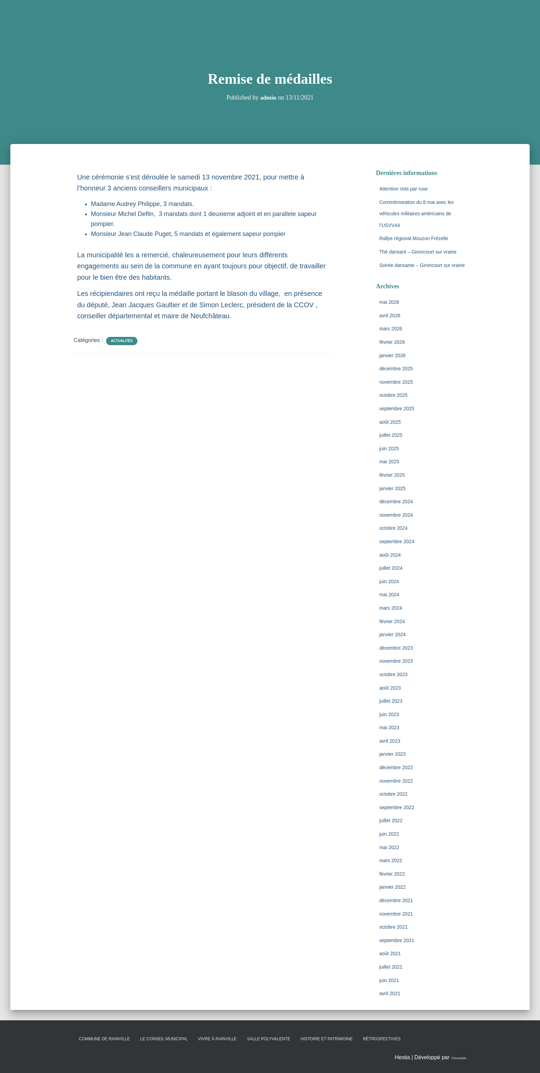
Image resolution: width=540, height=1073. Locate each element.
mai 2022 (389, 847)
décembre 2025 (396, 368)
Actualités (122, 341)
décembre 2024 (396, 501)
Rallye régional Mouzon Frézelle (414, 238)
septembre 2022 (397, 807)
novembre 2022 (396, 781)
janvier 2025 (393, 488)
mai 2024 (389, 594)
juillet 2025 (391, 435)
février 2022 (392, 874)
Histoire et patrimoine (327, 1038)
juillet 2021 (391, 967)
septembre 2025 (397, 408)
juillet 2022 (391, 820)
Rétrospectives (382, 1038)
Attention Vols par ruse (404, 189)
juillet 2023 (391, 701)
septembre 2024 (397, 541)
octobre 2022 (394, 794)
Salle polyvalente (268, 1038)
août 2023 (390, 688)
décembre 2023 (396, 648)
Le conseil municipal (164, 1038)
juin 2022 (389, 834)
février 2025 (392, 475)
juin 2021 (389, 980)
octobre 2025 (394, 395)
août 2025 (390, 422)
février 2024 (392, 621)
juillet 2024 (391, 568)
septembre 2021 (397, 940)
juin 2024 (389, 581)
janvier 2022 (393, 887)
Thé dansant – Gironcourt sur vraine (418, 252)
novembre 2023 (396, 661)
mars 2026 (391, 328)
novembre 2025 (396, 382)
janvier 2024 (393, 634)
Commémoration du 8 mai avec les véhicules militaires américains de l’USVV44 (417, 213)
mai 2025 (389, 461)
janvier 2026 (393, 355)
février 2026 (392, 342)
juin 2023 (389, 714)
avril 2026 (390, 315)
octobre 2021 (394, 927)
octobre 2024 (394, 528)
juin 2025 (389, 448)
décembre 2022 (396, 767)
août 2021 (390, 953)
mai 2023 (389, 727)
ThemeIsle (453, 1057)
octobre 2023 (394, 674)
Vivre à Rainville (217, 1038)
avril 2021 (390, 993)
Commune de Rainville (104, 1038)
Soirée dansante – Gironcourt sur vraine (422, 265)
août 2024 (390, 555)
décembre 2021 (396, 900)
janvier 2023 (393, 754)
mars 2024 (391, 608)
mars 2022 (391, 860)
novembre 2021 (396, 914)
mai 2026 (389, 302)
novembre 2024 (396, 515)
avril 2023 (390, 741)
